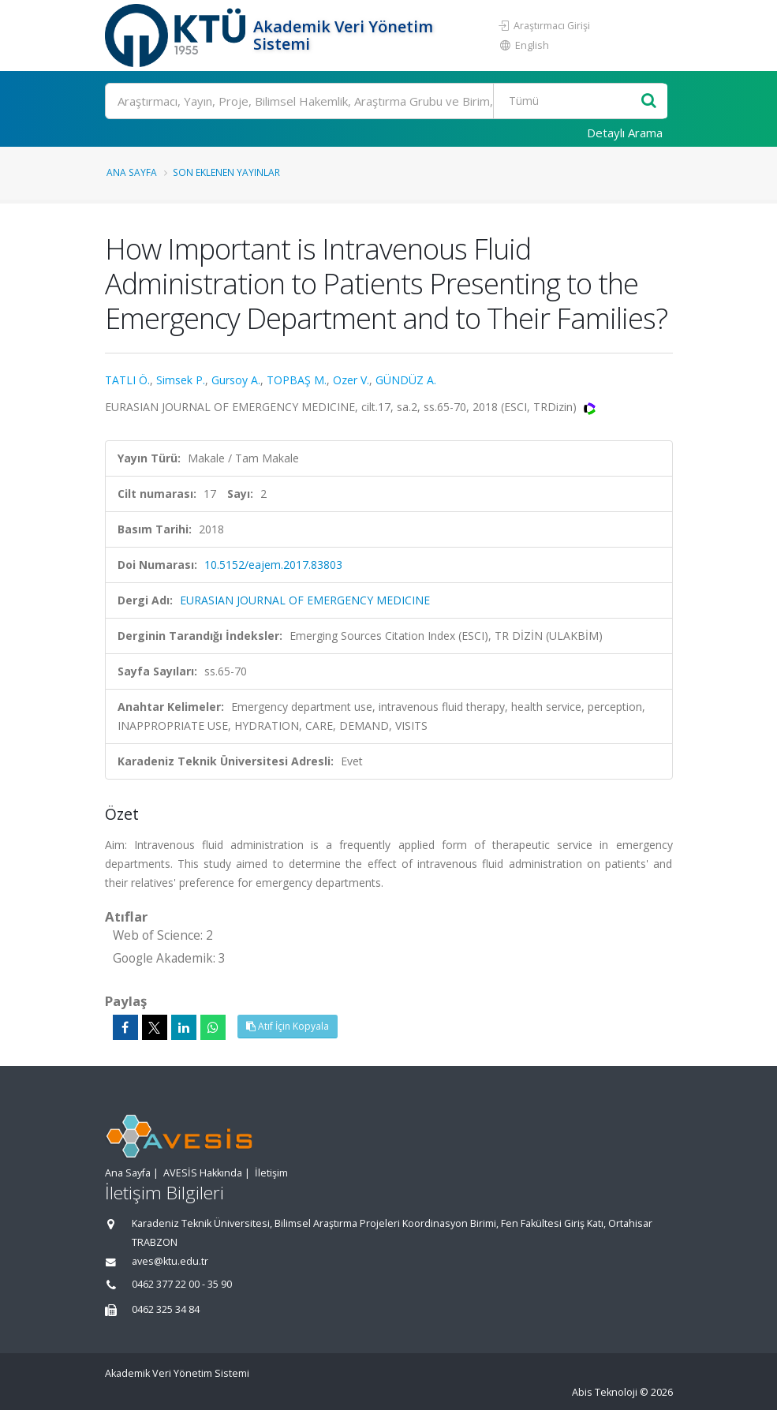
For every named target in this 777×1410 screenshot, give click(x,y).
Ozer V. (351, 379)
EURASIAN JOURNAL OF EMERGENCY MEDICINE (305, 600)
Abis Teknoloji (604, 1392)
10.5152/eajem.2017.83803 (273, 564)
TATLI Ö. (127, 379)
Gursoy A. (235, 379)
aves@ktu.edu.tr (170, 1261)
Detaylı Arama (625, 132)
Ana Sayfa (131, 172)
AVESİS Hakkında (202, 1173)
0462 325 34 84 (166, 1309)
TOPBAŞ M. (297, 379)
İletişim (271, 1173)
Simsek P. (180, 379)
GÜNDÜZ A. (405, 379)
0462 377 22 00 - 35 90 (182, 1284)
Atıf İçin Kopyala (287, 1026)
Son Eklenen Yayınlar (226, 172)
